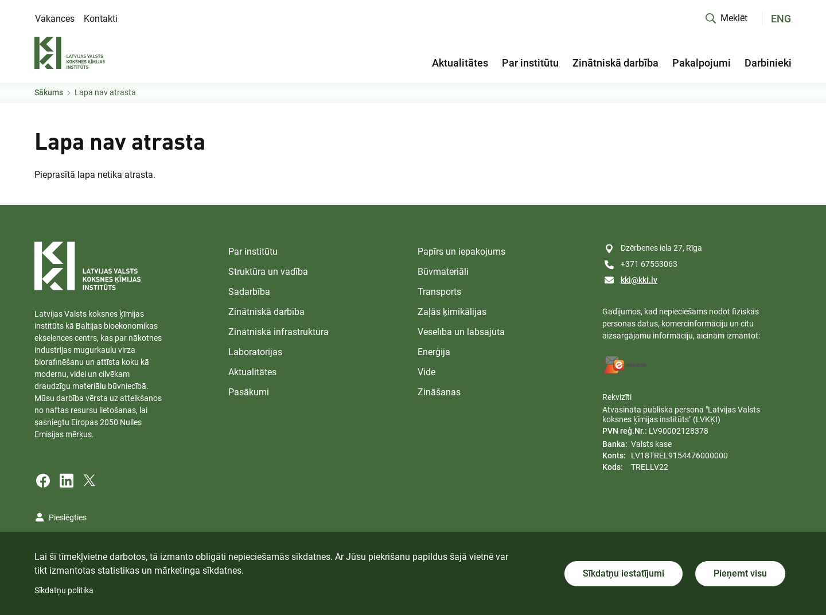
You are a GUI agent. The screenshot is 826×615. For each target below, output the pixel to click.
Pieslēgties (68, 517)
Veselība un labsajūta (461, 331)
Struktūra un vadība (268, 271)
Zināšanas (439, 392)
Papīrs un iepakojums (461, 251)
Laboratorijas (255, 352)
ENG (781, 19)
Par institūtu (530, 63)
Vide (426, 372)
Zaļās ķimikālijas (452, 311)
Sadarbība (249, 291)
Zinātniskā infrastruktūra (278, 331)
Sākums (48, 92)
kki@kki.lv (639, 280)
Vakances (55, 18)
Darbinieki (768, 63)
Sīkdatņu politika (63, 590)
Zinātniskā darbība (615, 63)
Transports (439, 291)
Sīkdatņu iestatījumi (623, 573)
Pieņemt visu (740, 573)
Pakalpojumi (701, 63)
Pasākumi (248, 392)
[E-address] (624, 365)
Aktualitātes (460, 63)
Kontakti (101, 18)
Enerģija (434, 352)
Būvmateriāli (443, 271)
